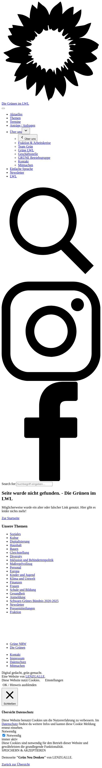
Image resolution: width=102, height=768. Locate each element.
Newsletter (17, 604)
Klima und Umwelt (22, 578)
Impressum (17, 658)
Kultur (14, 537)
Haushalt (16, 545)
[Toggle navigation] (3, 108)
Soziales (15, 534)
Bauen (14, 549)
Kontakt (15, 654)
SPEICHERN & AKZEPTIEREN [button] (24, 750)
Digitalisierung (20, 541)
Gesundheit (17, 593)
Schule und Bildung (23, 589)
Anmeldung (17, 597)
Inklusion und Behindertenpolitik (31, 560)
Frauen (14, 586)
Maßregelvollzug (21, 563)
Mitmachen (17, 665)
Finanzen (16, 582)
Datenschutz (18, 662)
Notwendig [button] (9, 731)
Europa (14, 571)
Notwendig (14, 735)
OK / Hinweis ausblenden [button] (20, 685)
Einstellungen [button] (54, 680)
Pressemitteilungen (22, 608)
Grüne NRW (18, 644)
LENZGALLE (35, 676)
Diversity (16, 556)
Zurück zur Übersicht (16, 764)
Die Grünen (17, 647)
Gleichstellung (19, 552)
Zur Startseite (10, 518)
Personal (15, 567)
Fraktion (15, 612)
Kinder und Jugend (22, 575)
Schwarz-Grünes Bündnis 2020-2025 (34, 601)
